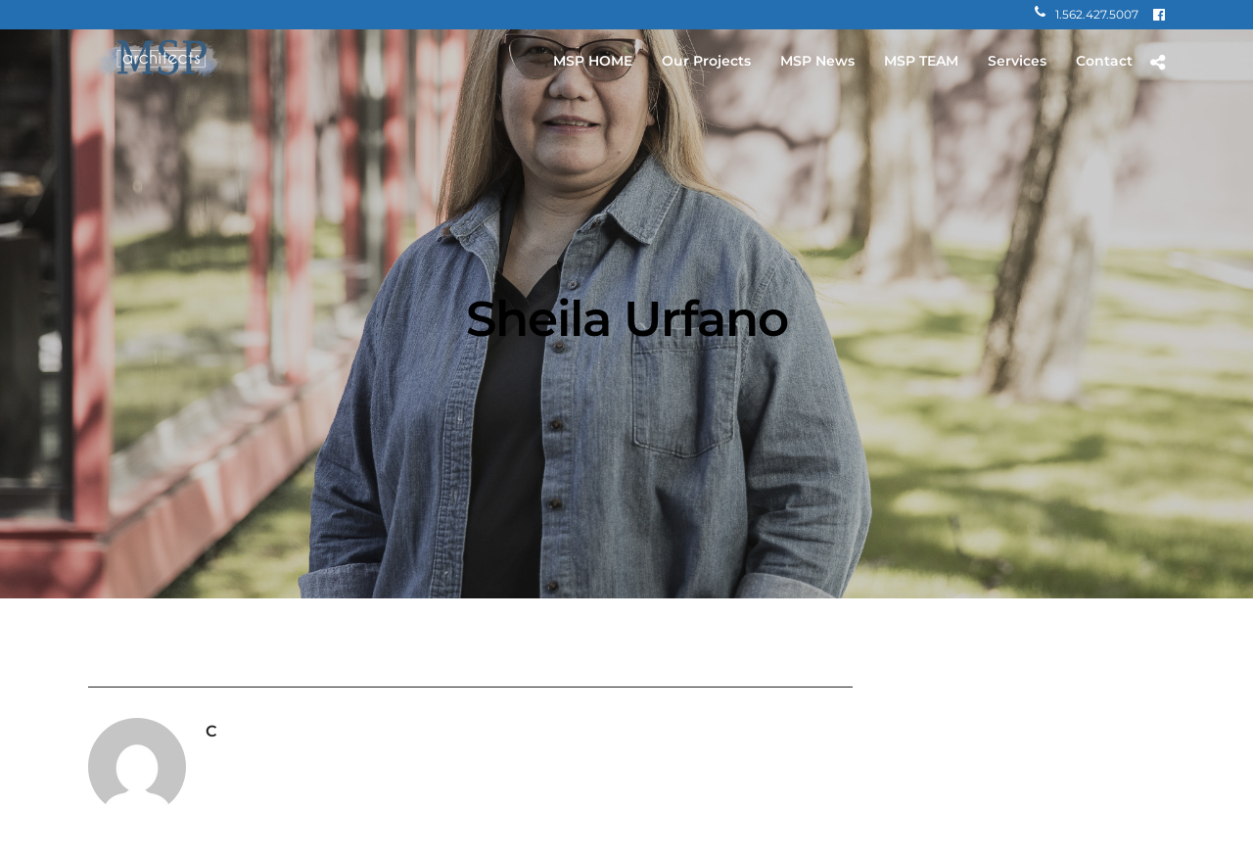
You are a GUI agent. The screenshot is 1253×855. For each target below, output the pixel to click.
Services (1017, 61)
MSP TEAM (921, 61)
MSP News (817, 61)
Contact (1104, 61)
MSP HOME (592, 61)
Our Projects (706, 61)
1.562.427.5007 (1086, 14)
